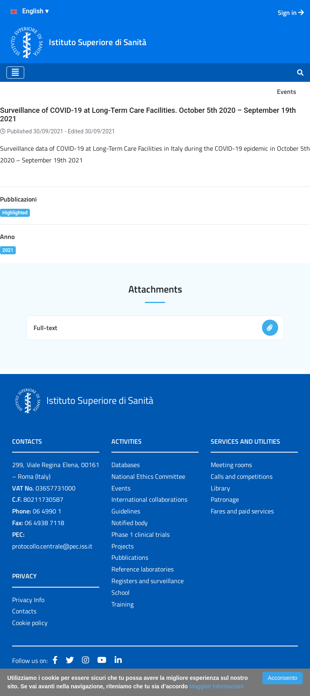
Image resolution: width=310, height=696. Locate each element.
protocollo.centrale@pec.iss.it (52, 546)
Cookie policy (30, 622)
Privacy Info (28, 600)
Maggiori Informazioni (216, 686)
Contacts (24, 611)
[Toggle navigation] (15, 72)
